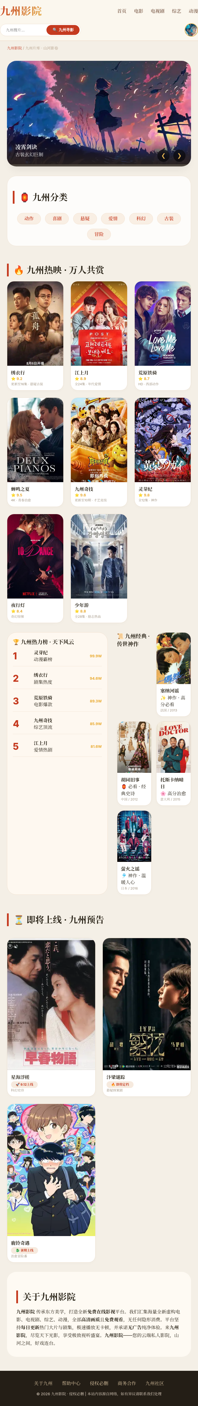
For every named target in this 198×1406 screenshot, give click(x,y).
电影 (138, 11)
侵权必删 (99, 1383)
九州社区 (154, 1383)
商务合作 (127, 1383)
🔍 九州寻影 (63, 30)
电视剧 (158, 11)
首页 (122, 11)
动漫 (193, 11)
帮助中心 (71, 1383)
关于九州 (43, 1383)
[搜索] (26, 30)
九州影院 (14, 48)
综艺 (176, 11)
